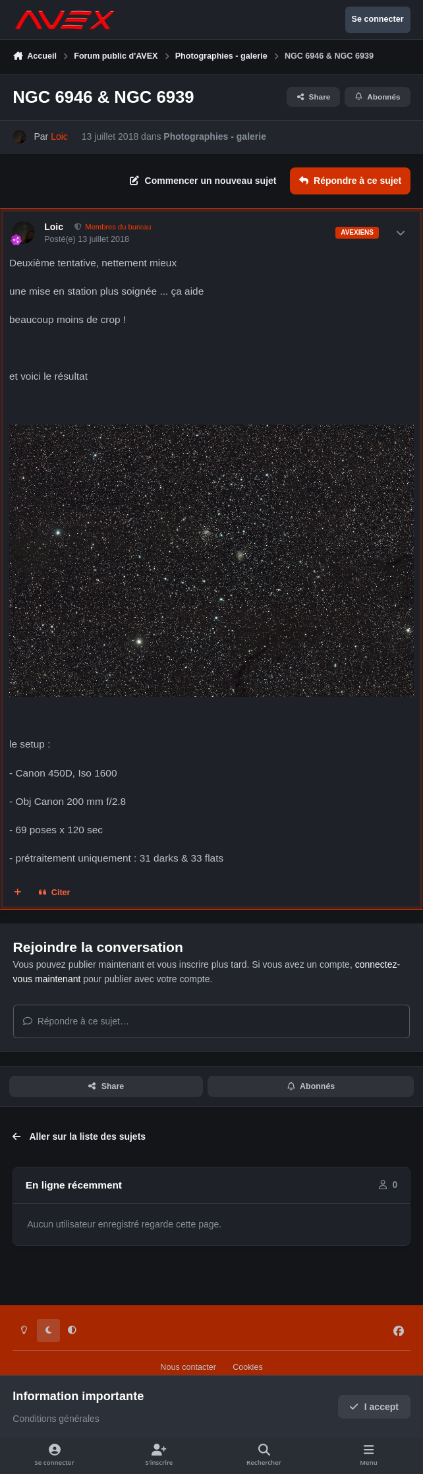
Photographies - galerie (214, 136)
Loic (53, 226)
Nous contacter (188, 1367)
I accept (374, 1406)
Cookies (248, 1367)
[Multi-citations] (17, 892)
